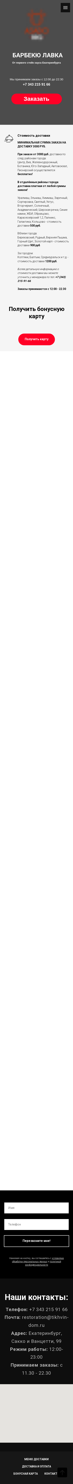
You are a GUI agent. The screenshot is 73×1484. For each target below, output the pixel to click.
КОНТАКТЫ (52, 1473)
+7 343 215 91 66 (48, 1309)
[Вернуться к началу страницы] (62, 1472)
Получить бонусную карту (36, 312)
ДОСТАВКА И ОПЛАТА (36, 1466)
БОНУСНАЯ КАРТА (25, 1473)
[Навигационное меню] (65, 7)
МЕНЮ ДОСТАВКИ (36, 1459)
